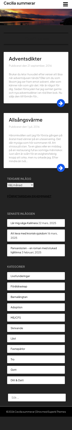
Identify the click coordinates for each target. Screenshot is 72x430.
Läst (13, 338)
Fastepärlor (18, 348)
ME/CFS (16, 317)
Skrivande (17, 328)
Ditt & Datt (17, 380)
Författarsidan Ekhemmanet (29, 196)
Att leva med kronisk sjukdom (29, 233)
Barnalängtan (19, 296)
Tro (12, 359)
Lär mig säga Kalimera (24, 223)
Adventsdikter (25, 59)
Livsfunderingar (20, 276)
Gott (14, 369)
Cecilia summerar (19, 3)
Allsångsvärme (26, 120)
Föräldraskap (19, 286)
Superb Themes (57, 411)
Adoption (16, 307)
